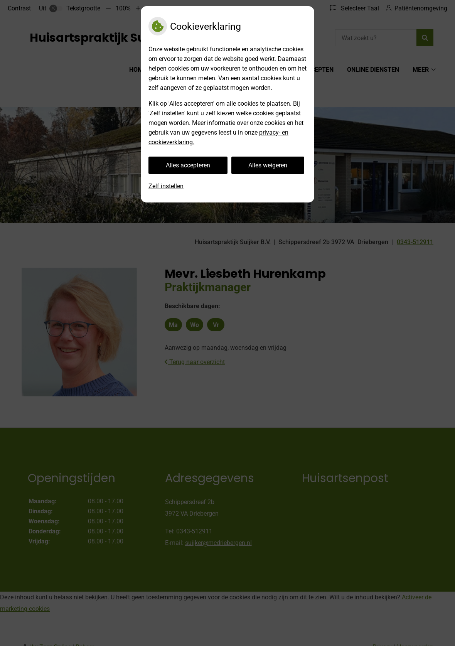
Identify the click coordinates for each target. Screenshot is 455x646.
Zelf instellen (166, 186)
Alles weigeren (267, 165)
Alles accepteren (188, 165)
